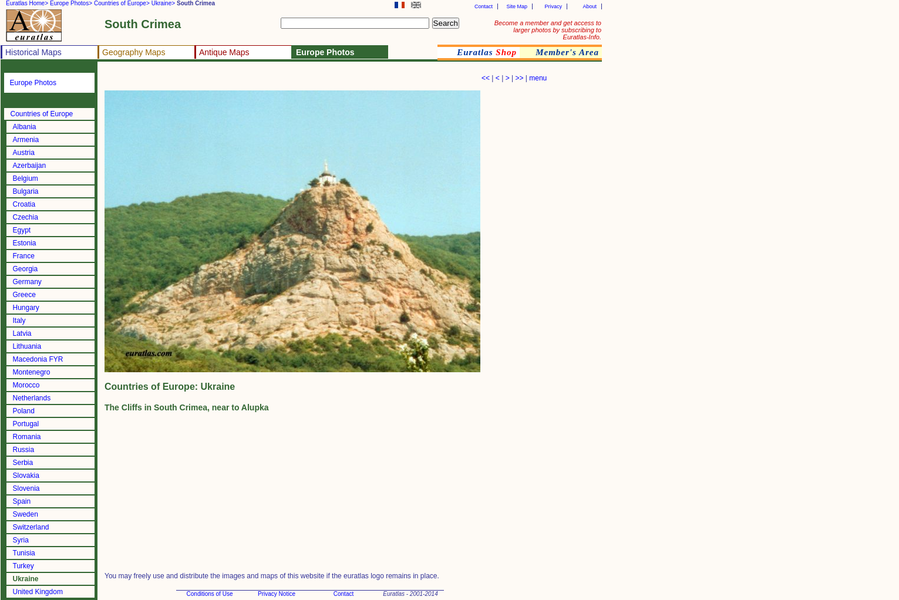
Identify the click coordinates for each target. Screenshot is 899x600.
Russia (24, 450)
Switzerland (31, 527)
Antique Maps (224, 52)
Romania (27, 437)
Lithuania (27, 346)
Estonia (24, 243)
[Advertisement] (242, 79)
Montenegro (31, 372)
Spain (22, 501)
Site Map (516, 6)
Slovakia (26, 475)
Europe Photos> (71, 3)
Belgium (25, 178)
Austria (24, 153)
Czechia (25, 217)
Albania (24, 127)
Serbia (23, 463)
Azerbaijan (29, 165)
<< (486, 78)
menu (538, 78)
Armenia (26, 140)
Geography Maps (133, 52)
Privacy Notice (276, 594)
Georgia (25, 269)
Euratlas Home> (27, 3)
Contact (483, 6)
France (24, 256)
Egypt (22, 230)
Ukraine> (163, 3)
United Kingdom (38, 592)
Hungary (26, 308)
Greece (24, 295)
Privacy (553, 6)
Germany (27, 282)
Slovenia (26, 488)
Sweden (25, 514)
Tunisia (24, 553)
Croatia (24, 204)
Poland (24, 411)
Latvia (22, 333)
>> (519, 78)
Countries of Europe (42, 114)
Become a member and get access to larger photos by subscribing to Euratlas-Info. (547, 30)
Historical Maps (33, 52)
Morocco (26, 385)
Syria (21, 540)
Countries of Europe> (122, 3)
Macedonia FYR (38, 359)
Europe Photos (33, 83)
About (590, 6)
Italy (19, 320)
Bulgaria (26, 191)
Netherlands (32, 398)
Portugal (26, 424)
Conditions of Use (210, 594)
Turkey (23, 566)
